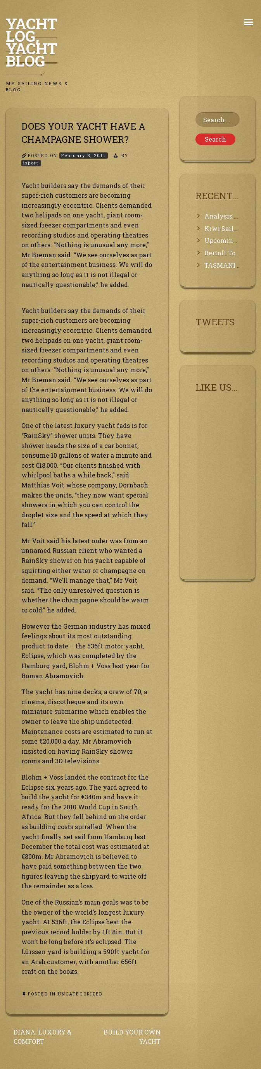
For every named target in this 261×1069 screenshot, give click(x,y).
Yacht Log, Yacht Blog (31, 42)
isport (31, 163)
